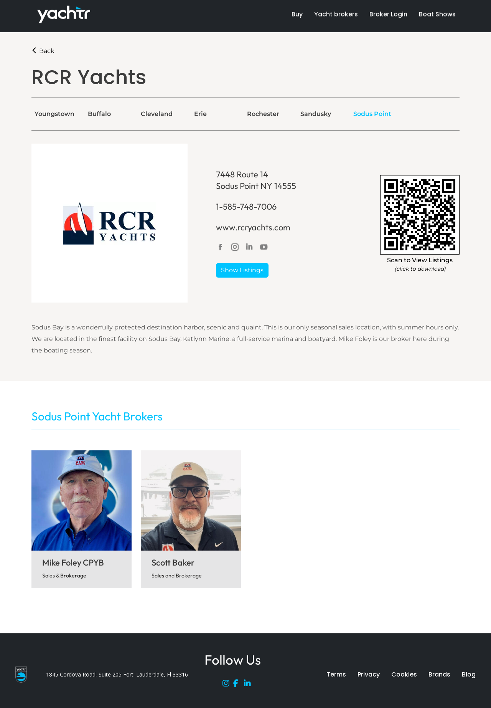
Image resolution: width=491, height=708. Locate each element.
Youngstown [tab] (54, 113)
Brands (439, 674)
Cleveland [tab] (157, 113)
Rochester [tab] (263, 113)
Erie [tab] (200, 113)
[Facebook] (238, 685)
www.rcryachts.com (253, 227)
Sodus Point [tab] (372, 113)
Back (42, 51)
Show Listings (242, 270)
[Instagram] (227, 685)
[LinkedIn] (249, 685)
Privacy (369, 674)
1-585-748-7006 (246, 206)
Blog (469, 674)
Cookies (404, 674)
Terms (336, 674)
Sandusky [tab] (315, 113)
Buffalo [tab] (99, 113)
